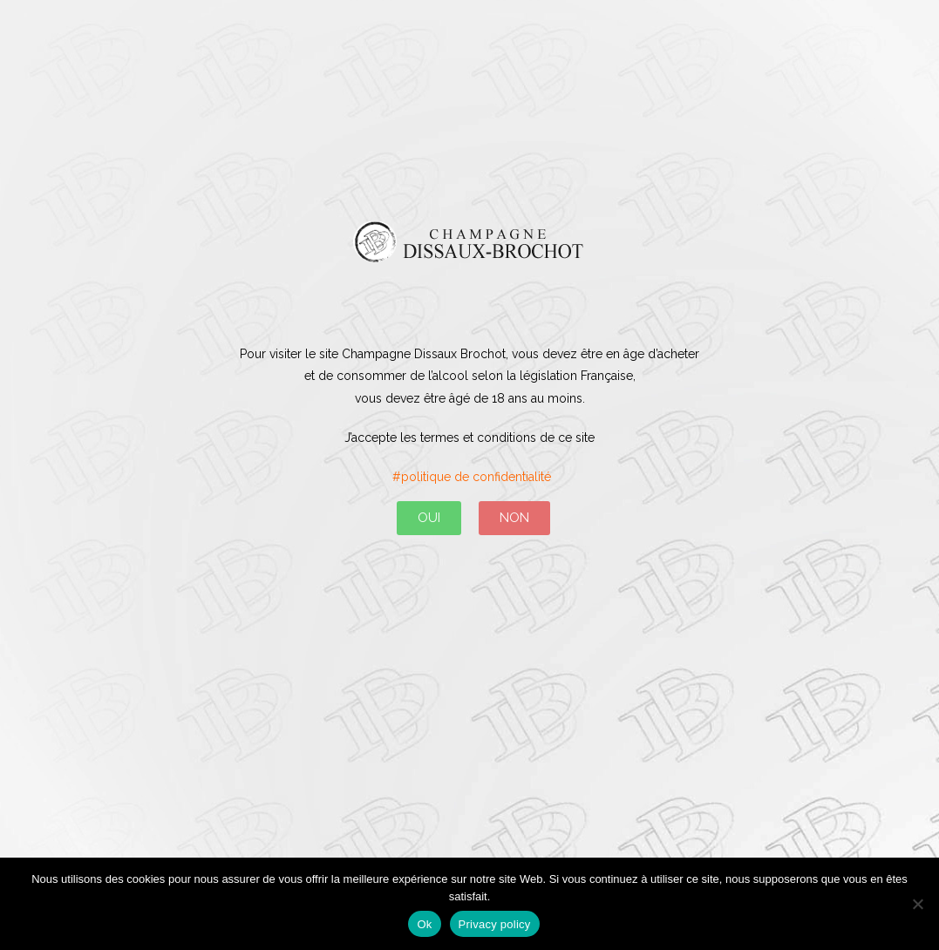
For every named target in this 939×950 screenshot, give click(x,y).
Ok (424, 924)
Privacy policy (495, 924)
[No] (917, 904)
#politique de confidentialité (470, 477)
